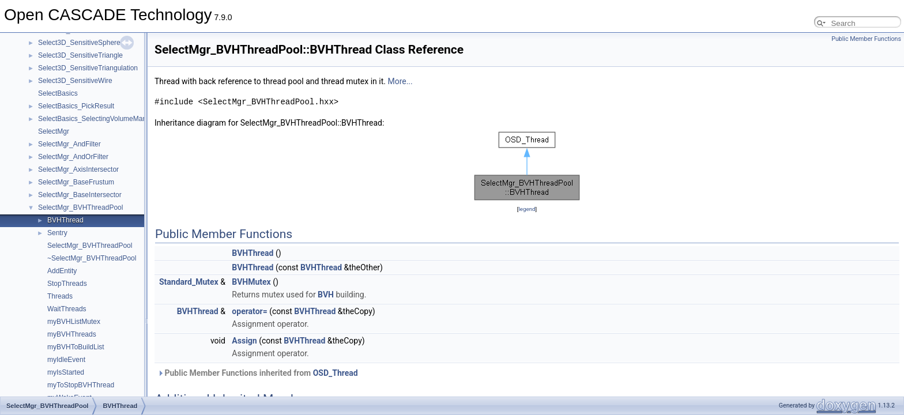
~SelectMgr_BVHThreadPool (91, 258)
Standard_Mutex (189, 281)
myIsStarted (65, 372)
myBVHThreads (71, 334)
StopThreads (67, 284)
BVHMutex (251, 281)
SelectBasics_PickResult (76, 106)
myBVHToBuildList (75, 347)
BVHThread (65, 220)
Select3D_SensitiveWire (75, 81)
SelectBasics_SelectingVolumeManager (99, 119)
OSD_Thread (335, 373)
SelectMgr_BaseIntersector (80, 195)
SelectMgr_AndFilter (69, 144)
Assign (244, 340)
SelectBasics (58, 93)
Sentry (57, 233)
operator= (249, 311)
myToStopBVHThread (80, 385)
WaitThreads (66, 309)
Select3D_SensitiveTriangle (80, 55)
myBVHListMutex (73, 322)
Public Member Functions (866, 39)
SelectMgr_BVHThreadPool (80, 207)
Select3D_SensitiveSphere (79, 43)
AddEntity (62, 271)
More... (399, 81)
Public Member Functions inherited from (257, 373)
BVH (326, 294)
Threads (60, 296)
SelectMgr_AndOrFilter (73, 157)
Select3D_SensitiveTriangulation (88, 68)
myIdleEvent (66, 360)
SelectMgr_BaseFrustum (76, 182)
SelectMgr (53, 131)
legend (526, 209)
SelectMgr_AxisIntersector (78, 169)
